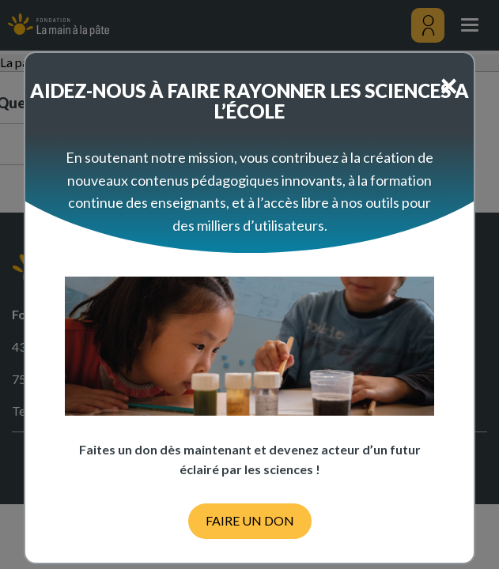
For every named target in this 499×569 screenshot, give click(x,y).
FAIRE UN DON (250, 520)
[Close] (449, 84)
